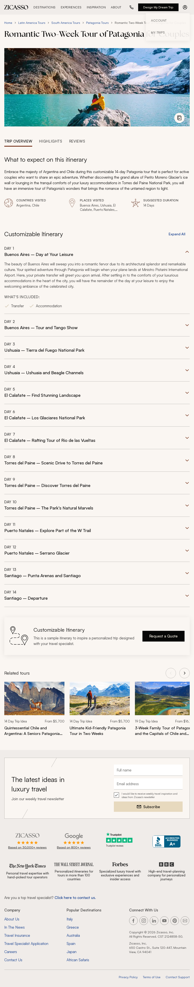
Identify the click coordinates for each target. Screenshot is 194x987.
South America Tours (65, 22)
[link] (34, 711)
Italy (70, 919)
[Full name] (148, 770)
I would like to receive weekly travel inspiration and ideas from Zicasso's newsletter (149, 795)
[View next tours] (184, 673)
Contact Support (178, 977)
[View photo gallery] (179, 118)
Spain (71, 943)
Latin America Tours (31, 22)
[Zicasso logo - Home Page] (16, 7)
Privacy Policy (128, 977)
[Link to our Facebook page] (133, 920)
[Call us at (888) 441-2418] (131, 7)
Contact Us (13, 960)
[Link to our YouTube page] (164, 920)
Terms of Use (151, 977)
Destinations (45, 7)
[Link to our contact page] (185, 920)
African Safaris (78, 960)
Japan (71, 951)
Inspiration (96, 7)
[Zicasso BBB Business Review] (167, 841)
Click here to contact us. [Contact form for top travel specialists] (75, 897)
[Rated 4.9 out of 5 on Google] (74, 841)
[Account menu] (185, 7)
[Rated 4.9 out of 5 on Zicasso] (27, 841)
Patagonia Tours (97, 22)
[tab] (18, 141)
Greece (73, 927)
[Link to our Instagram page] (143, 920)
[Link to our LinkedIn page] (154, 920)
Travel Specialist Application (26, 943)
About (116, 7)
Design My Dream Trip (158, 7)
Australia (73, 935)
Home (8, 22)
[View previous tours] (171, 673)
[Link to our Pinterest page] (174, 920)
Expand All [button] (177, 234)
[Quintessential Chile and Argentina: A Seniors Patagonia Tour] (34, 730)
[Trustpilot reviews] (120, 839)
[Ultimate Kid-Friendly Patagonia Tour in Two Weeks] (100, 730)
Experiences (71, 7)
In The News (14, 927)
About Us (11, 919)
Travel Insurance (17, 935)
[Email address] (148, 784)
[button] (97, 280)
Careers (10, 951)
